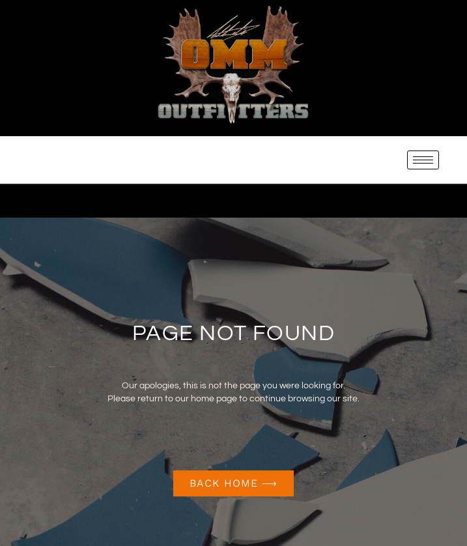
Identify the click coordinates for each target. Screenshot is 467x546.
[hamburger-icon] (423, 160)
